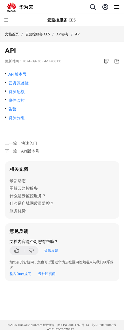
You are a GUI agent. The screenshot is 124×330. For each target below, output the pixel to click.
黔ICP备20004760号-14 (73, 325)
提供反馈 (51, 251)
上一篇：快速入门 (21, 143)
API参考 (62, 34)
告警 (12, 109)
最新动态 (18, 180)
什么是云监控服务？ (28, 195)
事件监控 (16, 100)
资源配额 (16, 91)
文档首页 (12, 34)
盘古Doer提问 (20, 274)
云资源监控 (18, 83)
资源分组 (16, 117)
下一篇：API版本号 (22, 151)
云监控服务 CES (37, 34)
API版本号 (17, 74)
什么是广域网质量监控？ (32, 203)
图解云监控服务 (24, 188)
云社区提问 (46, 274)
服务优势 (18, 210)
